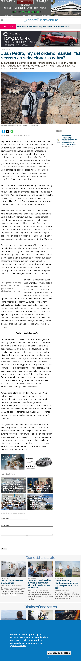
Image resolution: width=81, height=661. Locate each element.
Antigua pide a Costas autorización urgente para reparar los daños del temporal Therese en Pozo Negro (13, 486)
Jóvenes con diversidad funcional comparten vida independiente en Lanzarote (39, 584)
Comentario (5, 525)
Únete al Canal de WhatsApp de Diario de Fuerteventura (43, 26)
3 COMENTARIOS (68, 590)
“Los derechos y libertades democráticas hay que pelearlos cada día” (66, 584)
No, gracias (50, 657)
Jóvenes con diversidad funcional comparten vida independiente (40, 488)
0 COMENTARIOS (16, 135)
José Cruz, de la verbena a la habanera (13, 581)
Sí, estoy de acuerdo (59, 653)
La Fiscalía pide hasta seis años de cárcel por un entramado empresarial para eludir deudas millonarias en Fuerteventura (40, 501)
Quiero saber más (18, 646)
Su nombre (5, 518)
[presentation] (16, 542)
